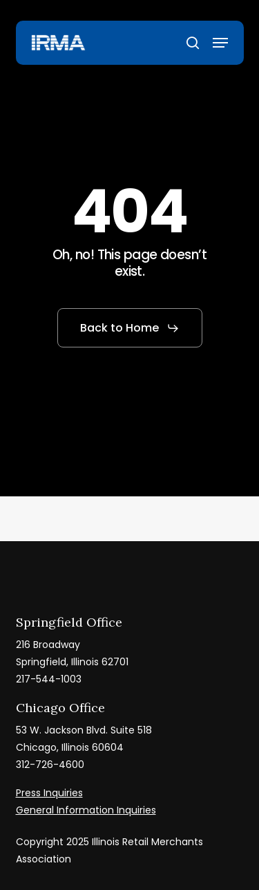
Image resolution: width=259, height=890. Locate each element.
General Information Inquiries (86, 810)
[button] (220, 43)
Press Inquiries (49, 793)
